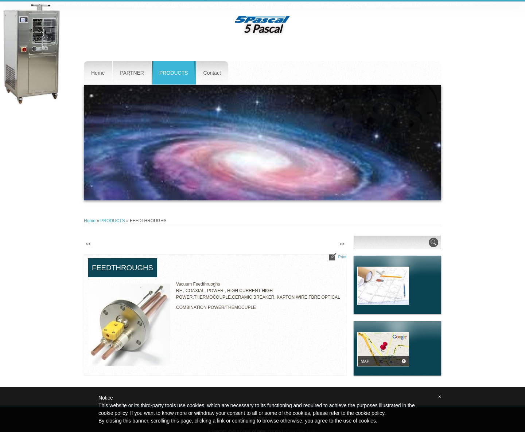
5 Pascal (263, 28)
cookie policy (369, 413)
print (342, 257)
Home (98, 73)
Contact (212, 73)
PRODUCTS (173, 73)
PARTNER (132, 73)
